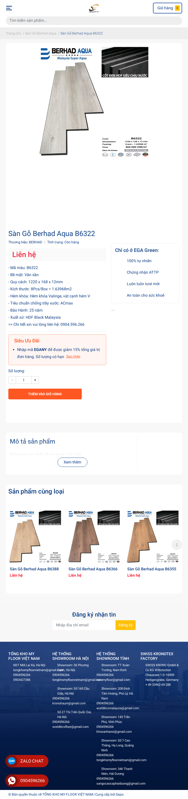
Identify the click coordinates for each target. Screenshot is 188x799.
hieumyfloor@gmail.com (113, 680)
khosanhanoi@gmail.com (114, 731)
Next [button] (176, 544)
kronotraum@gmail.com (69, 703)
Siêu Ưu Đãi (26, 340)
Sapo (120, 794)
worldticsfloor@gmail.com (70, 727)
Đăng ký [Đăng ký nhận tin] (125, 625)
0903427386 (21, 680)
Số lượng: (16, 371)
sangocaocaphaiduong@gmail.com (120, 783)
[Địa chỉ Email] (94, 625)
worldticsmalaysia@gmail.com (117, 708)
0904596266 (21, 675)
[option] (35, 544)
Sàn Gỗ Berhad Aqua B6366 (93, 569)
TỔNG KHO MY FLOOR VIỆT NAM (67, 794)
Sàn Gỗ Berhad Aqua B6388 (34, 569)
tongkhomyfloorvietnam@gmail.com (38, 670)
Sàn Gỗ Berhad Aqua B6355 (151, 569)
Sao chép (73, 356)
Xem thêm (72, 462)
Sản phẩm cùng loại (36, 491)
